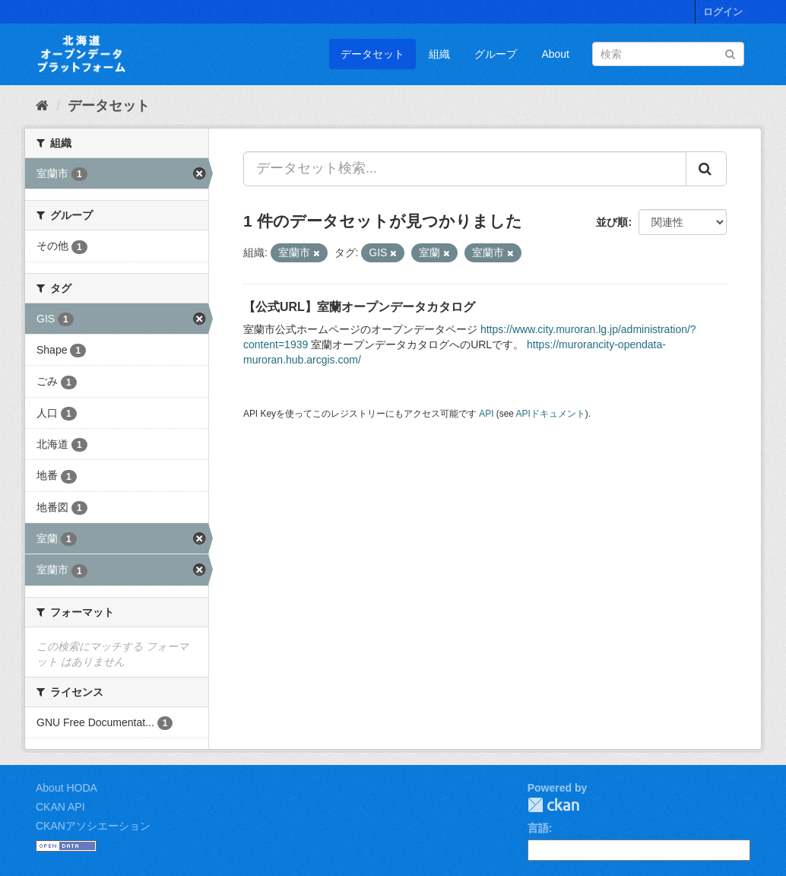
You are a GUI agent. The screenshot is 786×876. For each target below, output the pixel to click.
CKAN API (60, 807)
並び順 (612, 222)
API (486, 413)
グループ (495, 54)
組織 (439, 54)
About (555, 54)
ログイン (723, 11)
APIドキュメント (550, 413)
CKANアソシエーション (93, 826)
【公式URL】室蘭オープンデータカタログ (359, 306)
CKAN (553, 805)
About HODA (66, 788)
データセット (372, 54)
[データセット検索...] (464, 168)
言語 (538, 828)
